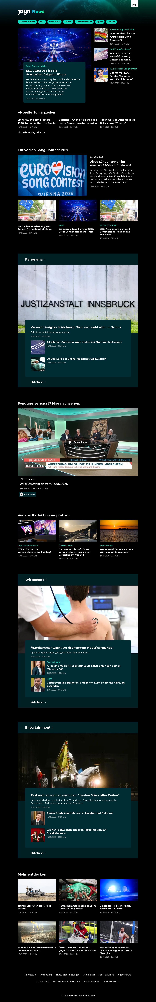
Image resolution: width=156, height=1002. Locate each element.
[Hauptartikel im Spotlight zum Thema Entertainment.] (39, 727)
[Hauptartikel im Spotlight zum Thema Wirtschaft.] (36, 580)
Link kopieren (27, 494)
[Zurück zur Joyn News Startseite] (31, 12)
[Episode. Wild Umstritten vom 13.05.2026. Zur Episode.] (78, 449)
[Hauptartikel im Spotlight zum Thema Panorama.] (35, 259)
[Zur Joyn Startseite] (134, 3)
